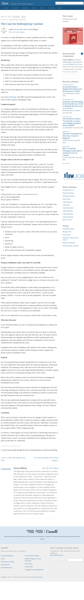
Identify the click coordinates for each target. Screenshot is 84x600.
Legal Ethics (66, 131)
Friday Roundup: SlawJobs (71, 246)
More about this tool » (57, 555)
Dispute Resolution (68, 84)
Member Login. (39, 577)
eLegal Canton (5, 564)
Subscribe (51, 8)
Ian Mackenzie (69, 93)
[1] (55, 182)
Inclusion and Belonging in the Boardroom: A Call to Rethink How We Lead (73, 62)
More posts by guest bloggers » (17, 32)
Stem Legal (32, 577)
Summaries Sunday (68, 229)
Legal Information (68, 208)
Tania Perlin (68, 128)
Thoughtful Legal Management (34, 569)
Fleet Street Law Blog (7, 561)
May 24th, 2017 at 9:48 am (50, 468)
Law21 (3, 558)
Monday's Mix (67, 232)
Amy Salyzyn (68, 140)
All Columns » (66, 163)
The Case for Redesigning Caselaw (22, 24)
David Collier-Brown (21, 29)
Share (23, 16)
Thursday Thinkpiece (69, 243)
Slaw (5, 3)
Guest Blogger (69, 157)
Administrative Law (68, 99)
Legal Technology (68, 217)
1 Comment (16, 16)
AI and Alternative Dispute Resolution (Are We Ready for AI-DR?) (72, 89)
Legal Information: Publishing (17, 19)
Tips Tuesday (67, 235)
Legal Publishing (68, 214)
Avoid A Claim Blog (7, 556)
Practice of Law (67, 116)
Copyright (3, 577)
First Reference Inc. (7, 567)
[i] (56, 182)
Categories (15, 8)
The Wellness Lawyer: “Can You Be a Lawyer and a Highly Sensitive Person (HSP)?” (72, 122)
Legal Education (67, 202)
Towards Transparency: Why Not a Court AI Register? (72, 136)
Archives (25, 8)
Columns (5, 8)
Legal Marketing (68, 211)
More (60, 8)
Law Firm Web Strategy (32, 556)
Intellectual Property (69, 196)
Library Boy (28, 564)
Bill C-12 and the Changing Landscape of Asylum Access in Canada (72, 151)
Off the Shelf (29, 567)
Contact (34, 8)
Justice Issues (66, 146)
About (42, 8)
